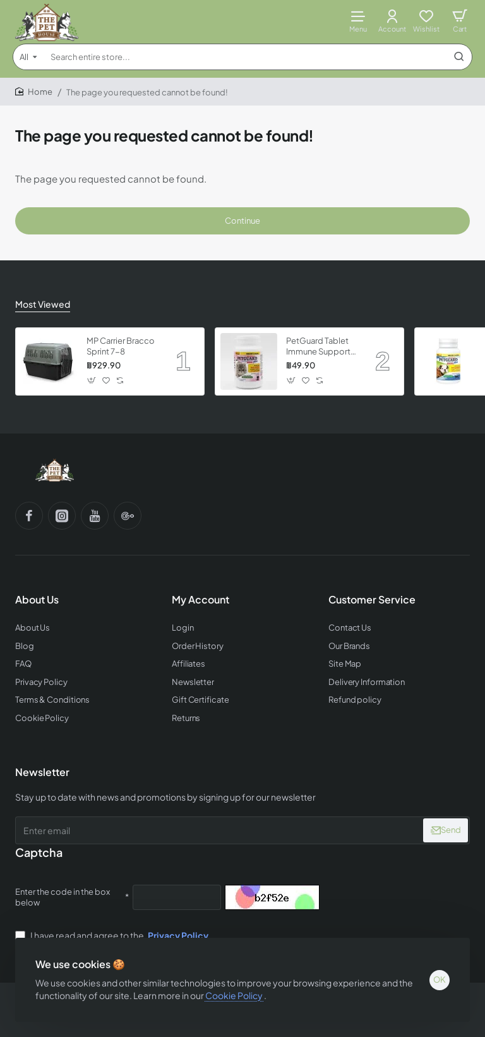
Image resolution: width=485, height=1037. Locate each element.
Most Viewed (42, 304)
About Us (37, 599)
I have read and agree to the (113, 935)
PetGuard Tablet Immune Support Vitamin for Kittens (321, 347)
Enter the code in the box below (62, 897)
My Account (200, 599)
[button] (92, 380)
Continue (242, 220)
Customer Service (372, 599)
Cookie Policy (234, 994)
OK (439, 979)
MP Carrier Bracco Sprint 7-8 (121, 346)
